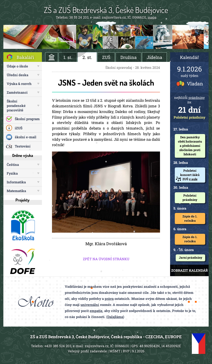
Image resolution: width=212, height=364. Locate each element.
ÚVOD (51, 57)
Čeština (13, 164)
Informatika (16, 182)
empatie (96, 310)
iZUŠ (18, 128)
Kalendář (189, 57)
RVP (126, 351)
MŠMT (114, 351)
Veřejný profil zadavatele (87, 351)
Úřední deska (17, 75)
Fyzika (12, 173)
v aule (193, 179)
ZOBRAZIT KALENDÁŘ (189, 270)
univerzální (89, 304)
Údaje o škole (17, 66)
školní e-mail (25, 137)
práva (109, 298)
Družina (128, 57)
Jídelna (154, 57)
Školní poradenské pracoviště (16, 105)
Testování (22, 146)
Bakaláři (25, 57)
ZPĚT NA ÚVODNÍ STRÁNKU (106, 259)
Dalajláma (115, 316)
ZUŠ (106, 57)
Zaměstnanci (17, 92)
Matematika (16, 190)
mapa (152, 17)
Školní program (27, 119)
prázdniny (196, 97)
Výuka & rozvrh (19, 83)
